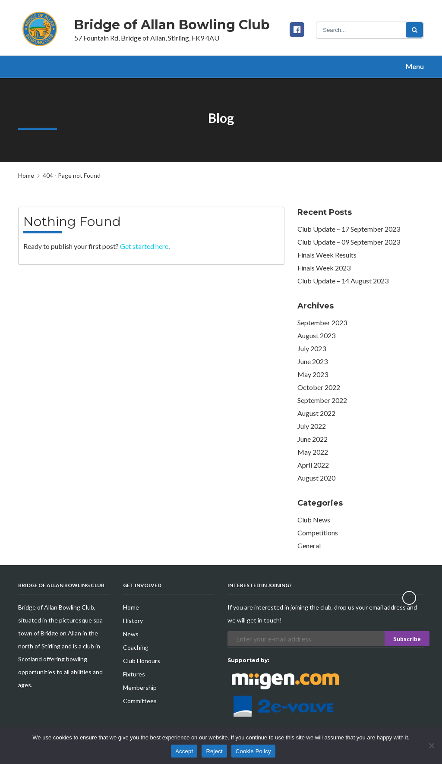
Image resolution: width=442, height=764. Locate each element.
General (309, 545)
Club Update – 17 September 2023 (348, 229)
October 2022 (318, 387)
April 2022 (313, 465)
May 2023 (312, 374)
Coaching (135, 647)
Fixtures (134, 674)
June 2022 (312, 439)
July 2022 (311, 426)
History (133, 620)
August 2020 (316, 478)
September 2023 (322, 322)
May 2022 (312, 452)
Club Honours (141, 660)
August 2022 (316, 413)
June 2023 (312, 361)
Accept (184, 751)
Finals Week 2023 (323, 268)
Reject (214, 751)
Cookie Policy (253, 751)
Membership (140, 687)
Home (26, 175)
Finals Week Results (327, 255)
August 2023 (316, 335)
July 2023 (311, 348)
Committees (140, 700)
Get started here (144, 246)
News (131, 634)
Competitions (317, 532)
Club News (313, 520)
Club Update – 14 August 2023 (342, 281)
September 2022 (322, 400)
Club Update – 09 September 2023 (348, 242)
